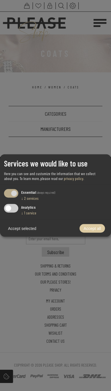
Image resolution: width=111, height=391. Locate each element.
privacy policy (73, 178)
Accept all (92, 228)
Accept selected (22, 228)
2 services (30, 198)
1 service (28, 212)
